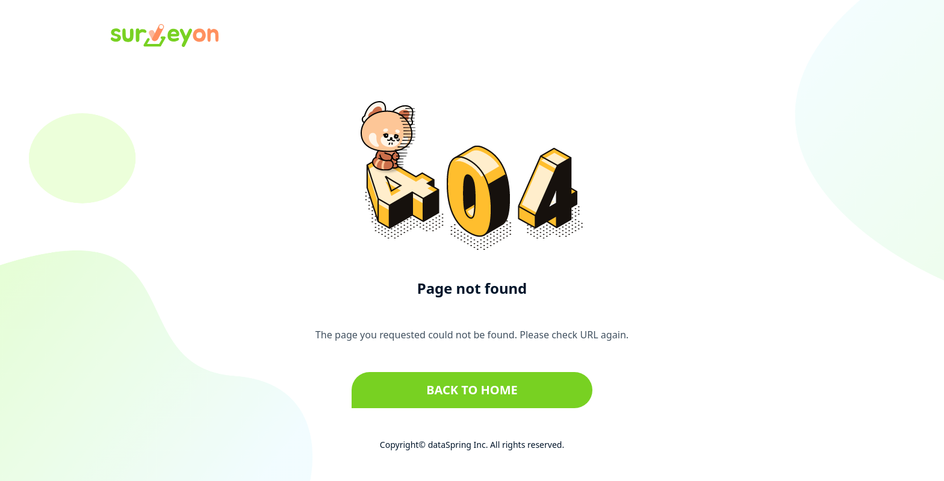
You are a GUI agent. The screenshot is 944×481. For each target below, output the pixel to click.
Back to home (472, 390)
